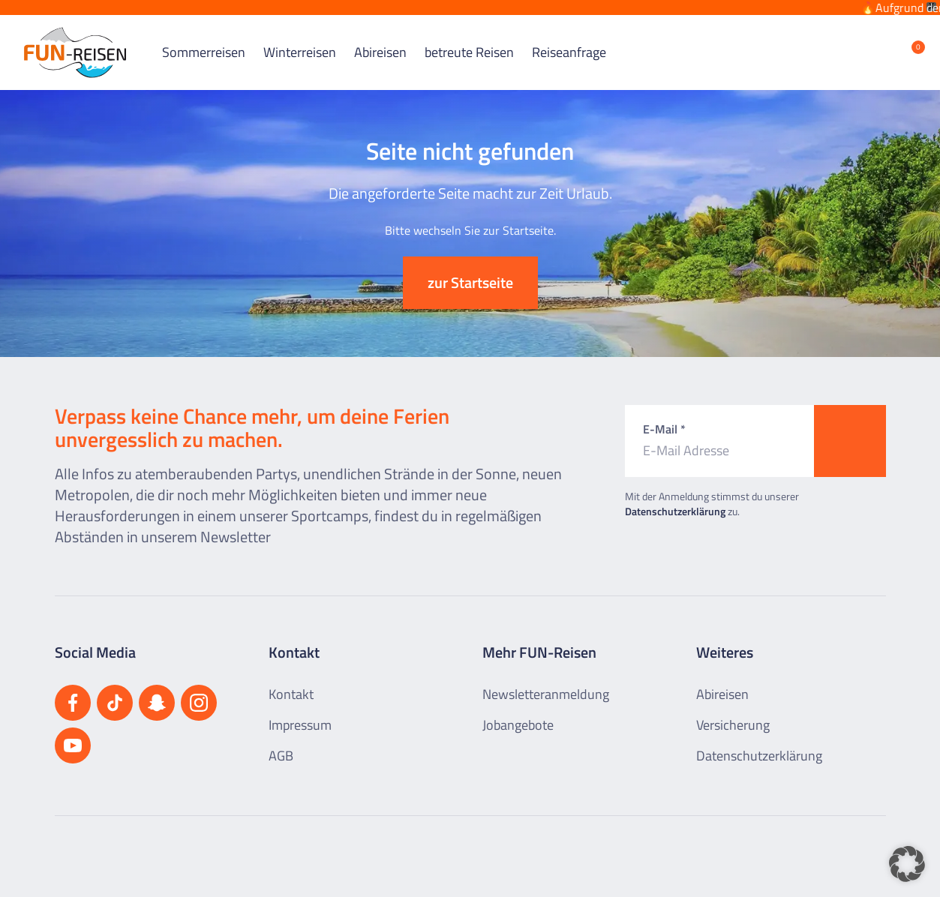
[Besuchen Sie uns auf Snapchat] (157, 691)
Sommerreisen (203, 41)
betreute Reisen (469, 41)
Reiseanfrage (569, 41)
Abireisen (380, 41)
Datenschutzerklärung (675, 499)
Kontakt (291, 682)
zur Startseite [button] (470, 270)
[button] (907, 864)
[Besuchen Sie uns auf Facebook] (73, 691)
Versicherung (733, 713)
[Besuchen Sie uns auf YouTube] (73, 734)
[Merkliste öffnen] (907, 40)
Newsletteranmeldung (545, 682)
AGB (281, 744)
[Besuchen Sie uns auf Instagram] (199, 691)
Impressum (300, 713)
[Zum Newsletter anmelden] (850, 429)
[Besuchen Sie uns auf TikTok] (115, 691)
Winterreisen (299, 41)
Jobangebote (518, 713)
